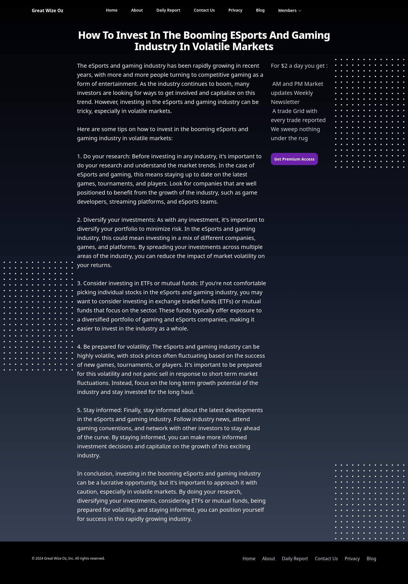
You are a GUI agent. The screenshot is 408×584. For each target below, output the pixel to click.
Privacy (235, 10)
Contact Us (204, 10)
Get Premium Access (294, 159)
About (137, 10)
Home (112, 10)
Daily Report (168, 10)
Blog (260, 10)
